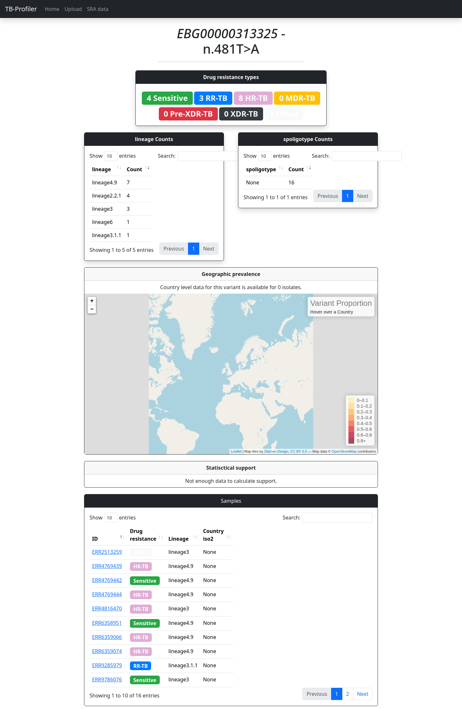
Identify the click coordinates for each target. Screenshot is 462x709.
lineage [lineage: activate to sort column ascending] (101, 169)
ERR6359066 (107, 629)
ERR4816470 (107, 600)
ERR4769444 (107, 586)
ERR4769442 (107, 572)
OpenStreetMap (344, 451)
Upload (73, 9)
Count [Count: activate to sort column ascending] (134, 169)
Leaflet (236, 451)
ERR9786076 (107, 671)
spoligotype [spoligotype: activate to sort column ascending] (261, 169)
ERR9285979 (107, 657)
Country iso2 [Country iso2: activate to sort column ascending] (233, 531)
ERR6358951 (107, 615)
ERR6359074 (107, 643)
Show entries (113, 156)
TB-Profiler (21, 8)
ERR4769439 (107, 558)
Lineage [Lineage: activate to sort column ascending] (193, 531)
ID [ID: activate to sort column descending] (95, 531)
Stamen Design (276, 451)
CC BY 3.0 (298, 451)
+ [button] (92, 301)
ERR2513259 (107, 544)
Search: (203, 156)
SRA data (97, 9)
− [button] (92, 309)
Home (52, 9)
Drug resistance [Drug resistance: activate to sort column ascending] (150, 531)
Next (362, 686)
